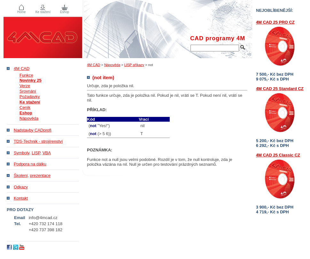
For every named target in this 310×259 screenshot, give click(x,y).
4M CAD (93, 65)
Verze (24, 85)
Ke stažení (42, 12)
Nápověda (112, 65)
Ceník (24, 107)
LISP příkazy (134, 65)
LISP (36, 152)
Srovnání (27, 91)
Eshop (64, 12)
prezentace (40, 175)
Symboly (21, 152)
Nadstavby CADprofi (32, 130)
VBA (47, 152)
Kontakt (21, 198)
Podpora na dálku (30, 164)
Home (21, 12)
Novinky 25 (30, 80)
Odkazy (21, 187)
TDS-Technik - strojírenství (38, 141)
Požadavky (29, 96)
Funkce (26, 75)
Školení (20, 175)
